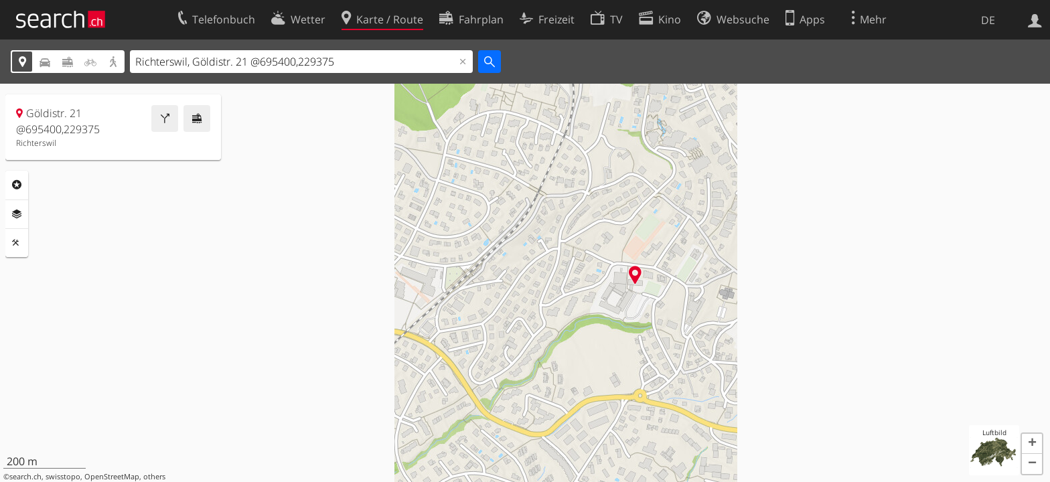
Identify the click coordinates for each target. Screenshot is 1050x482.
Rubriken (16, 185)
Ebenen (16, 214)
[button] (1032, 444)
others (154, 476)
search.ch (25, 476)
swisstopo (63, 476)
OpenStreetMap (111, 476)
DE (988, 20)
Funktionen (16, 243)
